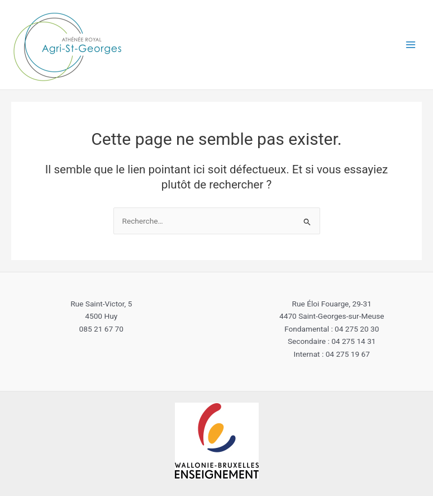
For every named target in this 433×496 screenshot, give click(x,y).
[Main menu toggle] (410, 45)
